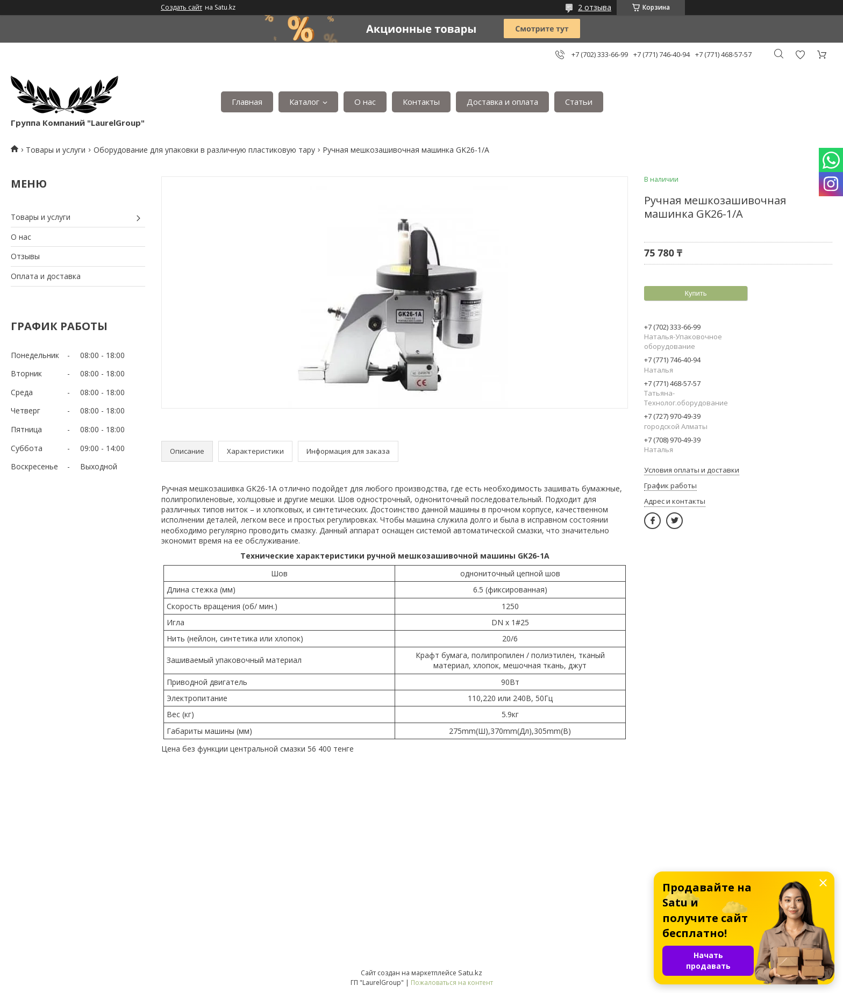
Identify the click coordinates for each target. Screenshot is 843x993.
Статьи (578, 101)
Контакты (421, 101)
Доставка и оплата (502, 101)
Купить (695, 293)
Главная (247, 101)
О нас (365, 101)
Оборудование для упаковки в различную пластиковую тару (204, 150)
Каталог (304, 101)
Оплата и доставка (46, 276)
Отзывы (25, 256)
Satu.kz (470, 972)
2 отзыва (594, 7)
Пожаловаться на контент (452, 982)
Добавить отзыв (800, 54)
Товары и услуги (55, 150)
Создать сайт (181, 7)
